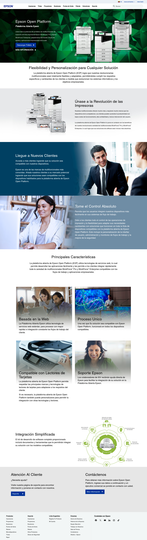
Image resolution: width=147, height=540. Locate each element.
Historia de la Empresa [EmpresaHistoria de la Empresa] (77, 521)
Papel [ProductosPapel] (7, 537)
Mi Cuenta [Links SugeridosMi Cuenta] (52, 521)
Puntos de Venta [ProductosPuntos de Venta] (11, 526)
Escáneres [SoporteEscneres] (31, 524)
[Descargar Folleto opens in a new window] (25, 45)
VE (120, 1)
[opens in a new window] (118, 520)
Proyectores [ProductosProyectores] (9, 521)
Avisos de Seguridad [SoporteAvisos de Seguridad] (34, 534)
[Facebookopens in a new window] (96, 520)
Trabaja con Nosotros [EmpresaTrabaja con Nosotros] (77, 526)
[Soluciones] (86, 6)
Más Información (24, 50)
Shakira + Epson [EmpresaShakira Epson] (75, 534)
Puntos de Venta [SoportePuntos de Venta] (32, 526)
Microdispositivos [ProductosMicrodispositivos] (11, 532)
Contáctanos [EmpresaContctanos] (74, 532)
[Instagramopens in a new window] (114, 520)
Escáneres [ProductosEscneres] (9, 524)
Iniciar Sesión (140, 1)
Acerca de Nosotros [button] (129, 1)
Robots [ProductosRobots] (8, 529)
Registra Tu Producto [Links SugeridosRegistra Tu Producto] (55, 519)
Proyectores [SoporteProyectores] (31, 521)
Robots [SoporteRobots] (30, 529)
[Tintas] (39, 6)
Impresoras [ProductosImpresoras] (9, 519)
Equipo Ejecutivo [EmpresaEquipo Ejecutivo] (75, 524)
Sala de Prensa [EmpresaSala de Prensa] (75, 529)
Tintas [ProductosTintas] (8, 534)
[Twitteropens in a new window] (100, 520)
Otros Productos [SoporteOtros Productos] (32, 532)
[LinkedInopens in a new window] (109, 520)
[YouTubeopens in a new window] (105, 520)
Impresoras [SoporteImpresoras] (31, 519)
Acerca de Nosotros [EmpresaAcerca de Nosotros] (76, 519)
